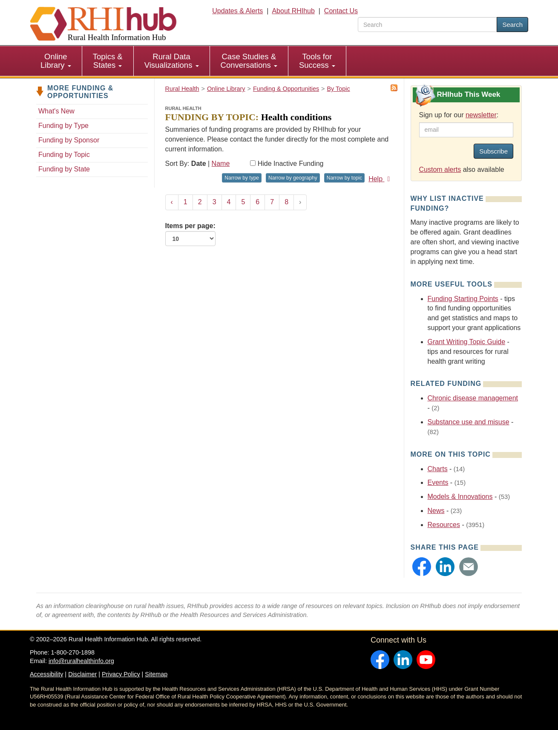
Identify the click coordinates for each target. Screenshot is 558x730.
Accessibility (46, 674)
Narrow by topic (344, 178)
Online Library (55, 61)
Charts (438, 468)
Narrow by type (241, 178)
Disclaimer (82, 674)
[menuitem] (56, 61)
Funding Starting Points (463, 298)
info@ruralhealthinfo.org (81, 661)
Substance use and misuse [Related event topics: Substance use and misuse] (468, 422)
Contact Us (341, 10)
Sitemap (156, 674)
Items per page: (190, 234)
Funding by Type (63, 125)
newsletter (481, 115)
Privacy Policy (121, 674)
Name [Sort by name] (221, 163)
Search (512, 24)
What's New (56, 111)
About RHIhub (293, 10)
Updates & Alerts (237, 10)
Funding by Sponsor (68, 140)
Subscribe (493, 151)
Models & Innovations (460, 496)
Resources (444, 524)
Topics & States (108, 61)
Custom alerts (440, 169)
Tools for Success (317, 61)
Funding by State (64, 169)
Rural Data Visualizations (171, 61)
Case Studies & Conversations (249, 61)
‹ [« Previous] (172, 202)
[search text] (427, 24)
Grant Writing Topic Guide (467, 341)
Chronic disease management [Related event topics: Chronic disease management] (473, 398)
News (436, 510)
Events (438, 482)
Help (380, 178)
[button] (422, 567)
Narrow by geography (292, 178)
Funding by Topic (64, 154)
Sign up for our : (459, 115)
